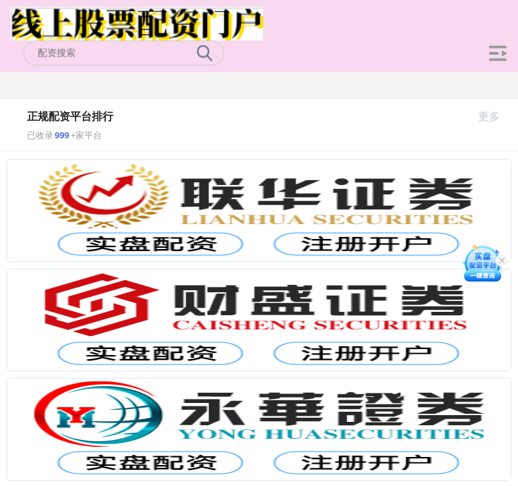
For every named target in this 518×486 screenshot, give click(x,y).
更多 (494, 116)
